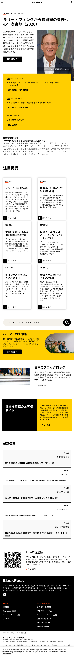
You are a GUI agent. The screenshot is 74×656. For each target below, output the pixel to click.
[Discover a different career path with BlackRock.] (20, 607)
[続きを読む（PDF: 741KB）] (18, 108)
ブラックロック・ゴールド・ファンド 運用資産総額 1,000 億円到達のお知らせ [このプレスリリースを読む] (36, 480)
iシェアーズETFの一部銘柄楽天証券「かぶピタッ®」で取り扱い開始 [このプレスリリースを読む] (31, 498)
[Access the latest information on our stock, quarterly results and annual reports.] (20, 615)
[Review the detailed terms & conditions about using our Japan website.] (54, 607)
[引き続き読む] (12, 351)
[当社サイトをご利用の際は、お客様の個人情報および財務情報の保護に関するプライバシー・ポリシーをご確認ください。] (54, 611)
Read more (45, 154)
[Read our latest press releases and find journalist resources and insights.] (20, 611)
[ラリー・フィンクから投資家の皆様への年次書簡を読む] (12, 59)
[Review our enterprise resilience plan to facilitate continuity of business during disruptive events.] (54, 615)
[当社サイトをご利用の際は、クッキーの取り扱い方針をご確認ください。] (54, 622)
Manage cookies (43, 626)
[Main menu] (2, 2)
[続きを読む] (12, 125)
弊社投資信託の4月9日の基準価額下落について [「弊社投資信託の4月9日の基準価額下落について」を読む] (23, 515)
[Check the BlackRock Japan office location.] (20, 618)
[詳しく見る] (17, 199)
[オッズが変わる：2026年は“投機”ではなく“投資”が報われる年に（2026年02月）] (18, 90)
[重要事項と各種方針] (54, 618)
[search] (71, 2)
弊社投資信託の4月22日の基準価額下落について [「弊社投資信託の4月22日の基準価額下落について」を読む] (24, 463)
